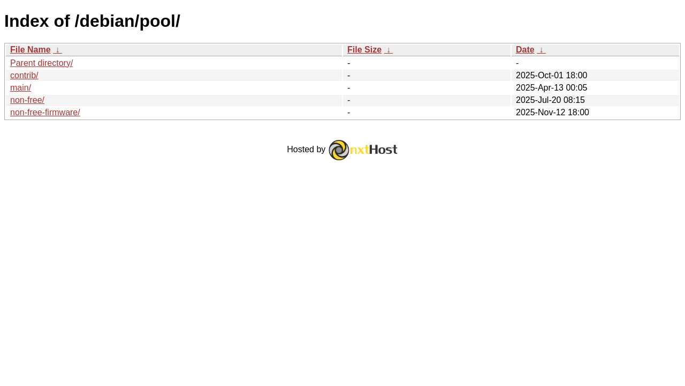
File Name (30, 49)
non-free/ (27, 100)
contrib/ (24, 75)
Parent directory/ (41, 63)
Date (525, 49)
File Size (364, 49)
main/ (20, 87)
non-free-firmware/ (45, 112)
